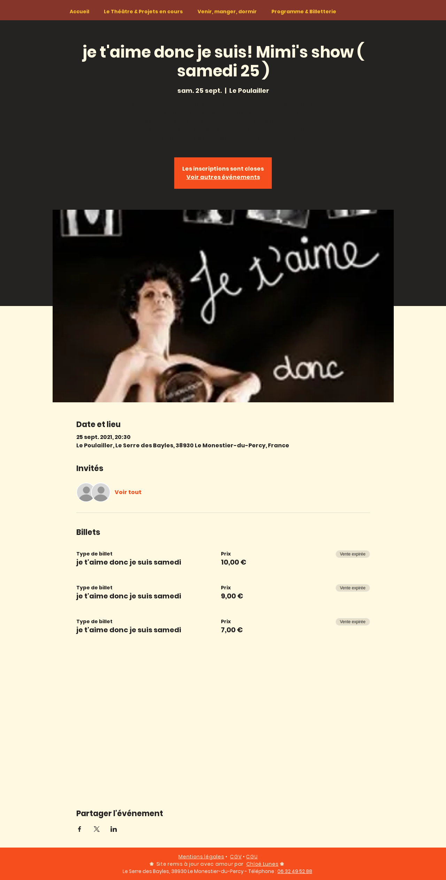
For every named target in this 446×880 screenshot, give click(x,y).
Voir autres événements (223, 177)
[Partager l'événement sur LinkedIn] (113, 829)
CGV (235, 856)
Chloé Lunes (262, 863)
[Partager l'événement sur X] (96, 829)
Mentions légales (201, 856)
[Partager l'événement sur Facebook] (79, 829)
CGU (251, 856)
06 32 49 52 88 (294, 871)
